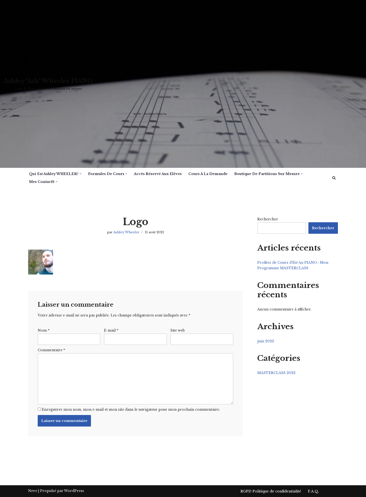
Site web (177, 330)
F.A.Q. (313, 491)
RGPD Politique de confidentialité (270, 491)
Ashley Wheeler (126, 232)
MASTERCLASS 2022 (276, 373)
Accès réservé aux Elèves (158, 174)
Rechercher (267, 219)
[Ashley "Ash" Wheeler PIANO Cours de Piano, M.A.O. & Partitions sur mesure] (48, 84)
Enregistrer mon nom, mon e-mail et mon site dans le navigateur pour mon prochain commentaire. (131, 409)
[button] (80, 174)
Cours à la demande (208, 174)
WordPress (74, 491)
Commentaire (51, 350)
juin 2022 (265, 341)
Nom (43, 330)
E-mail (111, 330)
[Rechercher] (334, 178)
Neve (32, 491)
